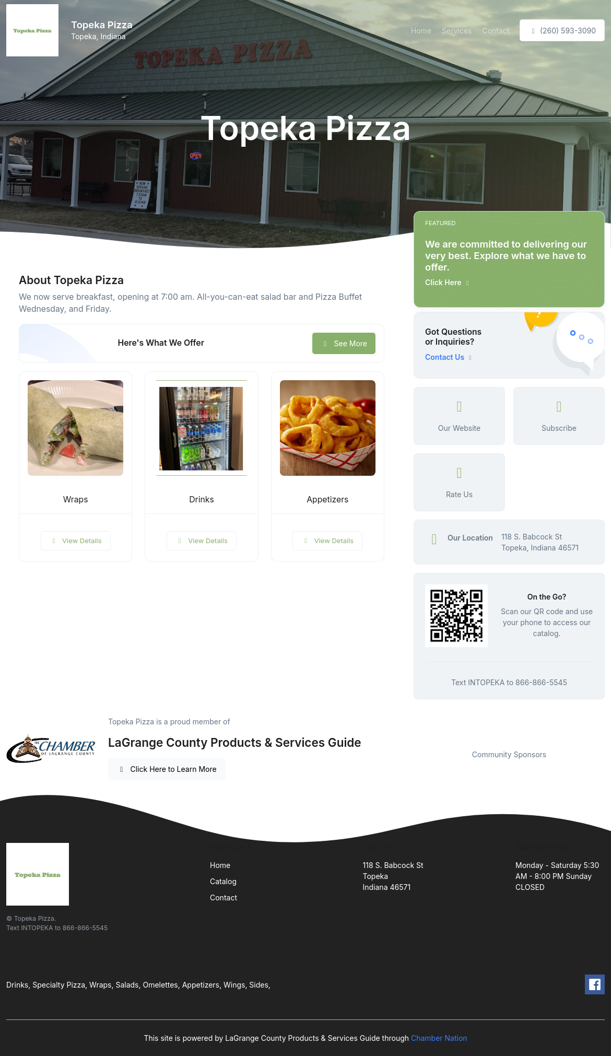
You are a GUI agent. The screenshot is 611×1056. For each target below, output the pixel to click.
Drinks (201, 499)
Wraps (75, 499)
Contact (495, 30)
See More (344, 343)
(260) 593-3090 (562, 30)
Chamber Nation (439, 1038)
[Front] (34, 30)
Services (457, 30)
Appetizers (327, 499)
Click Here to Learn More (167, 769)
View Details (76, 540)
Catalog (223, 881)
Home (421, 30)
